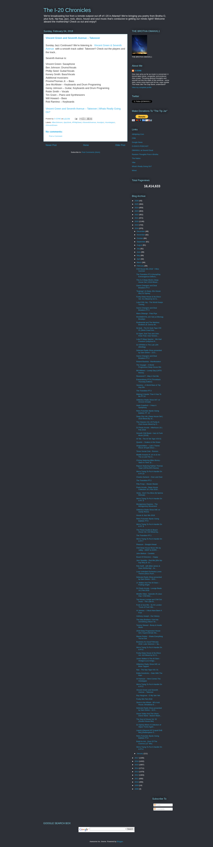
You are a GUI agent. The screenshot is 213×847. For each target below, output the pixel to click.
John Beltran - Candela (145, 553)
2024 (137, 208)
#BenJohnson (57, 122)
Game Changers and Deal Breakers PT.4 (146, 287)
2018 (137, 228)
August (140, 245)
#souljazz (100, 122)
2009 (137, 785)
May (139, 255)
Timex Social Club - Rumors (147, 451)
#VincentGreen (51, 125)
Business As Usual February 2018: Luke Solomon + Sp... (148, 643)
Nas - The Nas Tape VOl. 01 (147, 670)
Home (86, 145)
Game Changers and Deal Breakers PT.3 (146, 309)
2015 (137, 765)
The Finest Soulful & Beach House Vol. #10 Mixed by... (147, 531)
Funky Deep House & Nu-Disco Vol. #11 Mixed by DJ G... (148, 298)
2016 (137, 761)
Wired (134, 170)
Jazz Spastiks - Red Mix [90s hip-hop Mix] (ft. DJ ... (149, 561)
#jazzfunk (67, 122)
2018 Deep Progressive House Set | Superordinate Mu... (148, 632)
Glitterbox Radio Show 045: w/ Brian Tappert (148, 665)
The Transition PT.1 (143, 535)
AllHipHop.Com (138, 134)
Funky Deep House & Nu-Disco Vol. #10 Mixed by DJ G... (148, 654)
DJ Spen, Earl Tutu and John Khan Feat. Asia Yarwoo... (147, 335)
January (140, 753)
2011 (137, 779)
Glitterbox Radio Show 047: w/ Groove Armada (148, 401)
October (140, 238)
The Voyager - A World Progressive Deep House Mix (148, 366)
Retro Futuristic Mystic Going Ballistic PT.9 (147, 520)
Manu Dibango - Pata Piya (146, 313)
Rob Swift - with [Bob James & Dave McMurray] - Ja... (148, 567)
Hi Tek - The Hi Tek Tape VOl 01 (148, 439)
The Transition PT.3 (143, 391)
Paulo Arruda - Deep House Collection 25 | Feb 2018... (147, 488)
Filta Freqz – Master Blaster (147, 484)
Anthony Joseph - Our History (147, 616)
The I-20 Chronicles (67, 10)
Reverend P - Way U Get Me (147, 376)
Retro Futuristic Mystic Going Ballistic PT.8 (147, 737)
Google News (137, 142)
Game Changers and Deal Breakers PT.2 (146, 357)
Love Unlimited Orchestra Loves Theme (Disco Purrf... (148, 573)
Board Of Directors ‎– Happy (147, 557)
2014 (137, 768)
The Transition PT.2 (143, 480)
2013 (137, 772)
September (141, 242)
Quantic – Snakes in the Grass (148, 442)
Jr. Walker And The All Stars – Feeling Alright (147, 584)
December (141, 231)
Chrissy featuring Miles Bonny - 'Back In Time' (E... (148, 461)
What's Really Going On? (142, 166)
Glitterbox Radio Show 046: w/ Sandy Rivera (148, 511)
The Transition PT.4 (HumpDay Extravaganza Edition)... (148, 275)
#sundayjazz (110, 122)
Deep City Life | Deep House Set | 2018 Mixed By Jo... (149, 417)
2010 (137, 782)
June (139, 252)
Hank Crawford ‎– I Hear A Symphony (146, 406)
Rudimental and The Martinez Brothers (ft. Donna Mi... (147, 323)
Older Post (120, 145)
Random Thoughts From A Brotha (145, 154)
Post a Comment (55, 136)
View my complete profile (141, 87)
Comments (159, 809)
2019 (137, 225)
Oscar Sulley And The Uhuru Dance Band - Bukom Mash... (148, 715)
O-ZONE (138, 71)
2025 (137, 204)
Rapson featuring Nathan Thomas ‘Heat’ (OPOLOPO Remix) (149, 467)
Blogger (120, 841)
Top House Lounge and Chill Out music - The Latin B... (149, 600)
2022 (137, 215)
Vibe (133, 162)
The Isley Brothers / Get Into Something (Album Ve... (147, 621)
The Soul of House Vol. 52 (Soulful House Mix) (146, 720)
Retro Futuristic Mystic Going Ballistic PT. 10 (147, 412)
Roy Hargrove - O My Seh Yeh (148, 695)
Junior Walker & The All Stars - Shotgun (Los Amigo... (148, 660)
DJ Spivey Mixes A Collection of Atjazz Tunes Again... (148, 726)
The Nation (136, 158)
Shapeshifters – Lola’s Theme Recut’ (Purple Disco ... (148, 447)
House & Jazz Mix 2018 (145, 515)
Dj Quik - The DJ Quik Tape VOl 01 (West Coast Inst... (148, 329)
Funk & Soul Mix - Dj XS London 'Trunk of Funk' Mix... (149, 606)
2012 (137, 775)
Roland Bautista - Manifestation (148, 362)
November (141, 235)
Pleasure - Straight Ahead (146, 544)
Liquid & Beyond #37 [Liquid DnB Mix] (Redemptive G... (149, 731)
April (139, 259)
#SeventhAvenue (89, 122)
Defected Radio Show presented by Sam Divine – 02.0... (149, 709)
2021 (137, 218)
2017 (137, 758)
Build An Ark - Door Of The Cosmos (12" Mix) (146, 742)
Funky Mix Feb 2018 (144, 699)
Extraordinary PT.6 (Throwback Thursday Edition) (148, 380)
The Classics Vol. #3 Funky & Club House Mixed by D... (147, 423)
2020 (137, 221)
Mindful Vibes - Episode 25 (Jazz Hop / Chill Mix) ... (149, 595)
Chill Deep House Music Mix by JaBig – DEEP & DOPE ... (148, 549)
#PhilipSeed (76, 122)
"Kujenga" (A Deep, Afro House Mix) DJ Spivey (148, 292)
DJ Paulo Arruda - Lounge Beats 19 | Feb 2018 (149, 589)
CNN (134, 138)
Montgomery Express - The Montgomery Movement (147, 505)
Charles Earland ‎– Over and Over (149, 477)
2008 (137, 789)
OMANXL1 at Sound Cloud (142, 150)
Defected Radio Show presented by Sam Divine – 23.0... (149, 351)
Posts (157, 805)
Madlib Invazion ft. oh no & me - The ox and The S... (148, 456)
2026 (137, 201)
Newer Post (51, 145)
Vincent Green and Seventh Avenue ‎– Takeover (73, 38)
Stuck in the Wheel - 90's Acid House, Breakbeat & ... (148, 703)
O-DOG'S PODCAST (140, 146)
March (139, 262)
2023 (137, 211)
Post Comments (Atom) (91, 152)
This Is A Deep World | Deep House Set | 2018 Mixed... (147, 281)
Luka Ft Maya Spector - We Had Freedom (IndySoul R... (148, 340)
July (138, 249)
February (140, 266)
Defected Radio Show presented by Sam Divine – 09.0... (149, 578)
